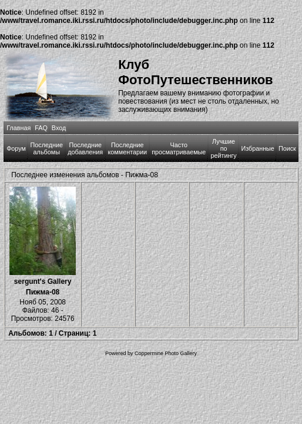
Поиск (287, 148)
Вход (59, 127)
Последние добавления (85, 148)
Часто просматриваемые (179, 148)
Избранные (257, 148)
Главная (18, 127)
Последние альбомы (47, 148)
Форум (16, 148)
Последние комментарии (127, 148)
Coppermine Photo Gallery (166, 353)
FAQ (41, 127)
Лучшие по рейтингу (223, 148)
